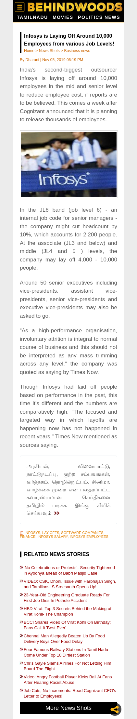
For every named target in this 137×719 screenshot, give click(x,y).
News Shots (49, 50)
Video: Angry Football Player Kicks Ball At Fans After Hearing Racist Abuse (68, 679)
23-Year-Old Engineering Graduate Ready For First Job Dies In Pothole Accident (67, 598)
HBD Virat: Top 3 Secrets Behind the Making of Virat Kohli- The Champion (67, 611)
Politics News (99, 17)
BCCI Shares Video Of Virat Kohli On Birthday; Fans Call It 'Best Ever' (67, 625)
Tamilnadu (32, 17)
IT (21, 533)
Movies (63, 17)
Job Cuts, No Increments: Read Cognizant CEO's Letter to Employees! (70, 693)
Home (29, 50)
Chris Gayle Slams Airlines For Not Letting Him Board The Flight (67, 666)
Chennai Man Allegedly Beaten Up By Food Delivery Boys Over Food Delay (64, 638)
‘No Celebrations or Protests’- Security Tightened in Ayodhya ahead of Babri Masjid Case (69, 570)
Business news (77, 50)
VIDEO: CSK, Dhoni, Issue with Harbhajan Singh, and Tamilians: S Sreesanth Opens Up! (70, 584)
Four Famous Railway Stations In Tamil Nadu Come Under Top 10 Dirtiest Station (66, 652)
